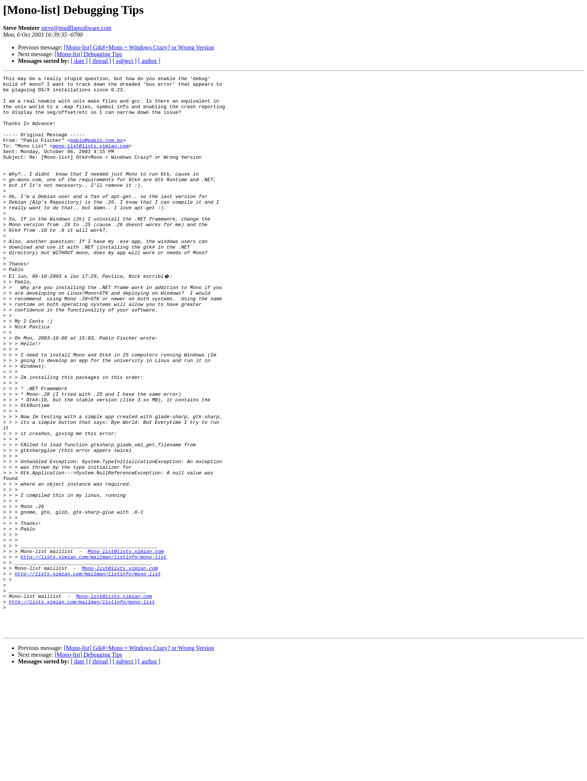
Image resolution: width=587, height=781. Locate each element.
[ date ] (79, 61)
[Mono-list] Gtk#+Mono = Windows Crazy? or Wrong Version (139, 47)
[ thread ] (100, 61)
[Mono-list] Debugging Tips (88, 54)
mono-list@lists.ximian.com (91, 160)
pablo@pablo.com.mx (96, 153)
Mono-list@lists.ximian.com (126, 645)
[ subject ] (125, 61)
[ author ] (149, 61)
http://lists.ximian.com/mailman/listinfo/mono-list (94, 652)
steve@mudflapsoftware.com (76, 28)
